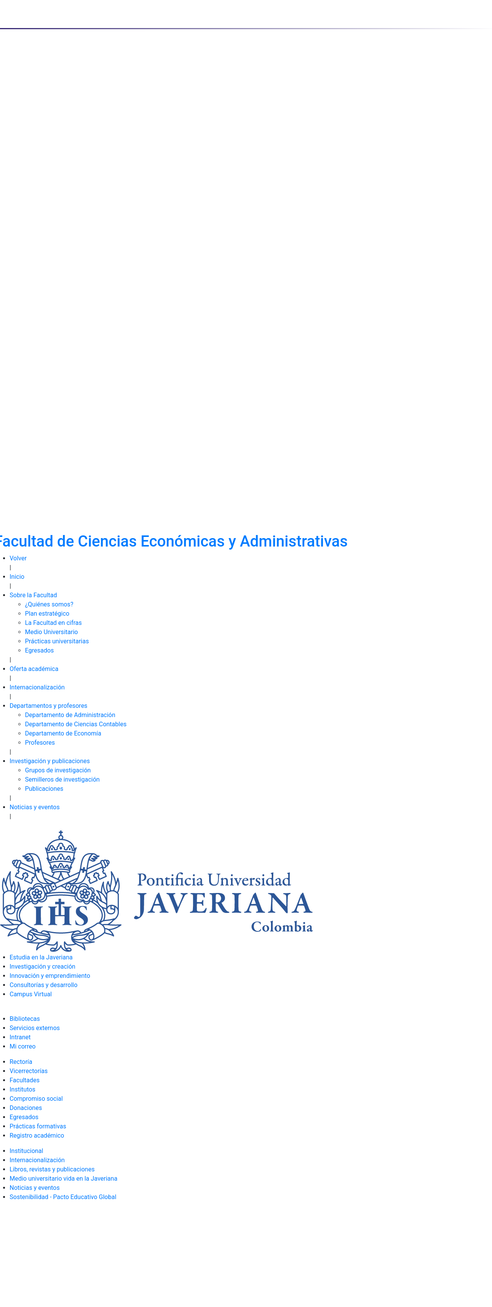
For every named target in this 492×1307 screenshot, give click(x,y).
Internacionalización (37, 687)
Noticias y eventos (35, 807)
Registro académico (37, 1135)
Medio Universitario (51, 632)
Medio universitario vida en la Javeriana (63, 1178)
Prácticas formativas (38, 1126)
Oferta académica (34, 669)
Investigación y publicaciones (50, 761)
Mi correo (23, 1046)
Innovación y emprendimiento (50, 975)
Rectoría (21, 1061)
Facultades (25, 1080)
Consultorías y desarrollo (44, 985)
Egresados (39, 650)
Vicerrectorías (29, 1071)
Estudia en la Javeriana (41, 957)
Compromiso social (36, 1098)
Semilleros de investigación (62, 779)
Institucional (26, 1151)
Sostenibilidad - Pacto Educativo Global (63, 1197)
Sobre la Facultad (33, 595)
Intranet (20, 1037)
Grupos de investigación (58, 770)
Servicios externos (35, 1028)
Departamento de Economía (63, 733)
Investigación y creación (42, 966)
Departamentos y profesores (48, 705)
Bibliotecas (25, 1018)
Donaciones (26, 1108)
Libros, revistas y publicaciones (52, 1169)
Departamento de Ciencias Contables (75, 724)
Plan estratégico (47, 613)
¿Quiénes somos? (49, 604)
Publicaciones (44, 788)
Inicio (17, 576)
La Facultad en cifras (53, 622)
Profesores (40, 742)
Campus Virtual (31, 994)
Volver (18, 558)
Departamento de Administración (70, 715)
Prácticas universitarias (57, 641)
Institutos (22, 1089)
